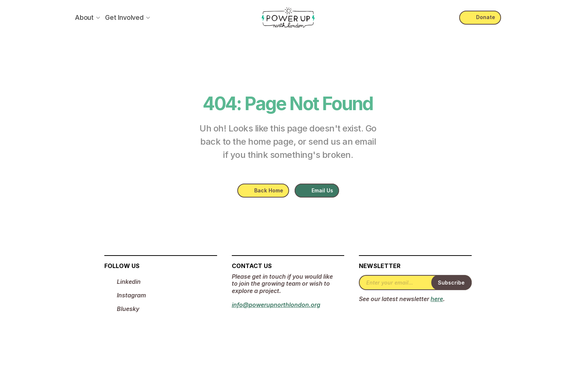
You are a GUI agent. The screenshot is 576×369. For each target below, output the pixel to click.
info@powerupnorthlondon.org (276, 304)
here (437, 299)
